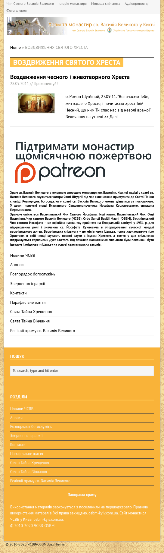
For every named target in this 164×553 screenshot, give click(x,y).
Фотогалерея (16, 10)
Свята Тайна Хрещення (31, 311)
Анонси (17, 264)
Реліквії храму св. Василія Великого (42, 330)
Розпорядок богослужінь (32, 274)
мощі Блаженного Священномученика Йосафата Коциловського (88, 205)
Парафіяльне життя (28, 302)
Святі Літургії (73, 197)
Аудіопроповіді (136, 3)
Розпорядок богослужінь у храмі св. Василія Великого (63, 201)
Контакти (18, 293)
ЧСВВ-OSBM (44, 525)
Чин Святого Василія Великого (30, 3)
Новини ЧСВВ (22, 255)
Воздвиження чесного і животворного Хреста (70, 77)
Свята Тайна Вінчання (30, 321)
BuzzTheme (55, 544)
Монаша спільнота (105, 3)
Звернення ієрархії (27, 283)
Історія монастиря (72, 3)
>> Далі (111, 116)
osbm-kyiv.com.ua (103, 513)
